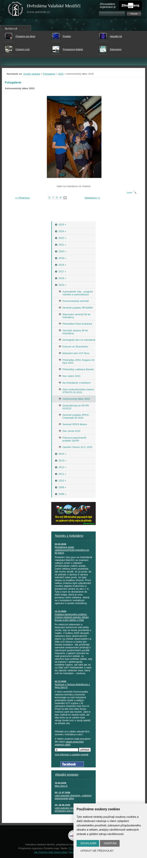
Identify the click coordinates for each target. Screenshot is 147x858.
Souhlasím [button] (88, 843)
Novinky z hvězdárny (69, 535)
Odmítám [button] (110, 843)
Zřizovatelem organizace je (108, 5)
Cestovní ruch (23, 49)
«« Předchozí (22, 197)
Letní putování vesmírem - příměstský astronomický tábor (70, 809)
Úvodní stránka (31, 73)
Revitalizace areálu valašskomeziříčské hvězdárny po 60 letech (72, 550)
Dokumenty (116, 49)
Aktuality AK (116, 36)
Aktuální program (66, 774)
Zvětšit (131, 193)
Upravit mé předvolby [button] (97, 850)
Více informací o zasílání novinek (71, 754)
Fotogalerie (49, 73)
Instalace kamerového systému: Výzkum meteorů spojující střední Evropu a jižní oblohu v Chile (72, 617)
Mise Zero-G (61, 786)
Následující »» (92, 197)
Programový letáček (73, 49)
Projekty (67, 36)
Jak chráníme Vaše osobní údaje (50, 852)
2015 (61, 73)
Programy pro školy (25, 36)
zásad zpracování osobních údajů (69, 743)
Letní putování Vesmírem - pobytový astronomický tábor (73, 797)
